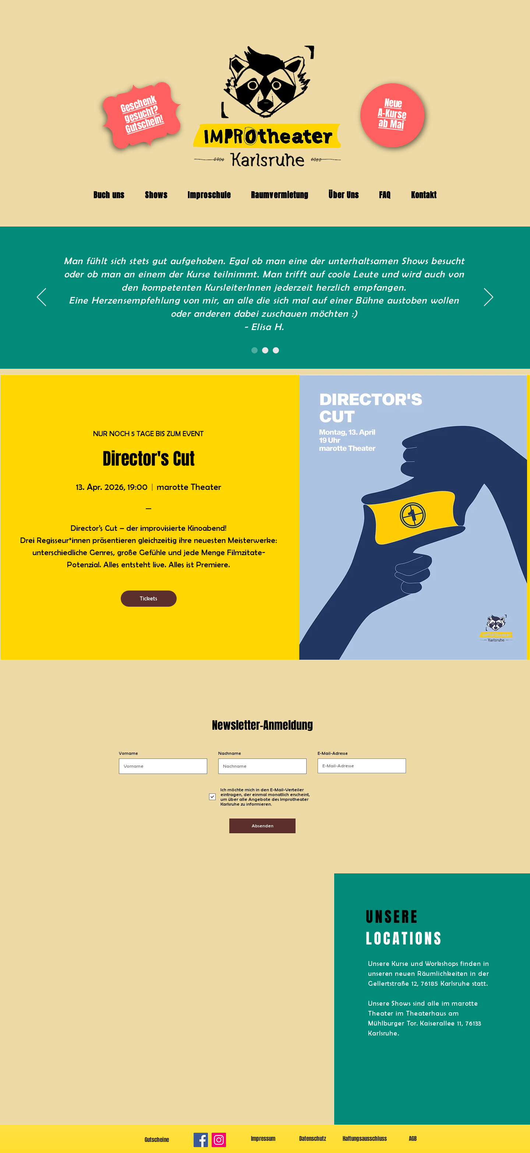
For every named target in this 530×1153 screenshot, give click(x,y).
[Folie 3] (276, 350)
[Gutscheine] (156, 1140)
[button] (109, 195)
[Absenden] (262, 826)
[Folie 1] (254, 350)
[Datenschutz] (313, 1139)
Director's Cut (149, 458)
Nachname (229, 753)
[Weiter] (488, 297)
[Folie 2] (265, 350)
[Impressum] (263, 1139)
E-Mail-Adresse (333, 753)
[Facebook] (201, 1140)
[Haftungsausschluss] (364, 1139)
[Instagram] (219, 1140)
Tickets (148, 598)
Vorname (128, 753)
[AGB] (413, 1139)
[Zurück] (41, 297)
